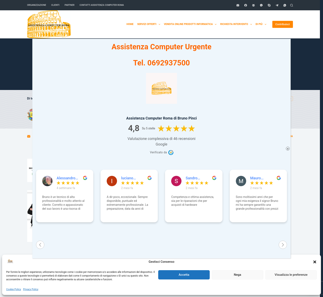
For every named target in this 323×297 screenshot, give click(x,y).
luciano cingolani (128, 178)
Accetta (184, 275)
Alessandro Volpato (66, 178)
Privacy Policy (30, 289)
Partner (70, 5)
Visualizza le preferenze (291, 275)
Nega (237, 275)
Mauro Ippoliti (256, 178)
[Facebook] (245, 5)
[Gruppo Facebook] (253, 5)
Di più (262, 24)
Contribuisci (282, 24)
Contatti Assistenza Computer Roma (102, 5)
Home (248, 24)
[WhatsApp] (284, 5)
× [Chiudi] (288, 148)
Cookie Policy (13, 289)
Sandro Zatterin (192, 178)
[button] (315, 262)
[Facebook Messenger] (261, 5)
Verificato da (158, 152)
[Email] (237, 5)
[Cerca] (291, 5)
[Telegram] (277, 5)
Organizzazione (36, 5)
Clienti (55, 5)
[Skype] (269, 5)
